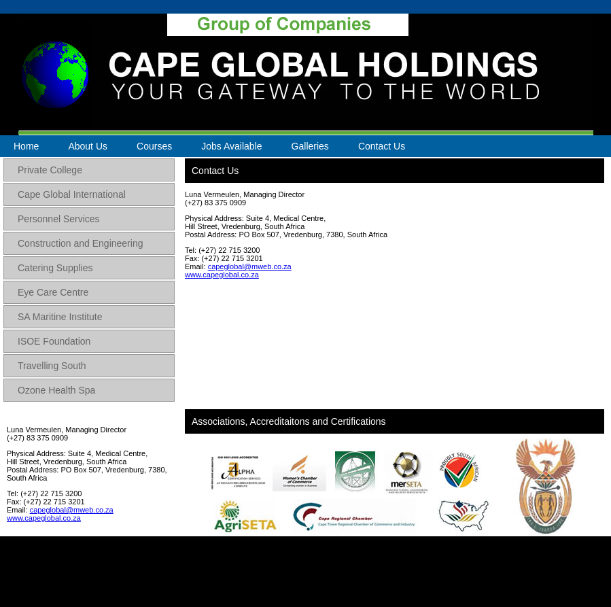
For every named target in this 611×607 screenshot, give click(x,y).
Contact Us (381, 146)
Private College (50, 169)
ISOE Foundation (54, 341)
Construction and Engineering (80, 243)
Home (26, 146)
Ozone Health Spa (56, 390)
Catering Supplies (55, 267)
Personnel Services (59, 218)
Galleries (310, 146)
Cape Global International (72, 194)
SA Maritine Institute (60, 316)
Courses (154, 146)
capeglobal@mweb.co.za (72, 510)
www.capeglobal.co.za (44, 518)
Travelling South (52, 365)
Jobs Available (231, 146)
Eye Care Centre (53, 292)
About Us (87, 146)
